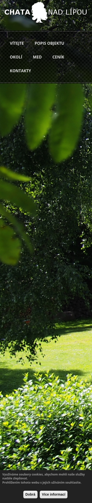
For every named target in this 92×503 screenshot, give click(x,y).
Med (37, 57)
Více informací (54, 494)
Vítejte (17, 43)
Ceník (58, 57)
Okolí (16, 57)
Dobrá (30, 494)
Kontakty (20, 70)
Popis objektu (49, 43)
